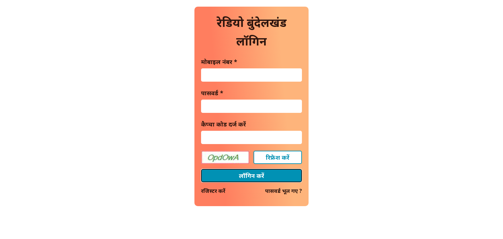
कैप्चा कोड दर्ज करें (223, 124)
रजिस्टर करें (213, 191)
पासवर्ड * (212, 93)
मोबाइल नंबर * (219, 62)
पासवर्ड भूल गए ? (283, 191)
